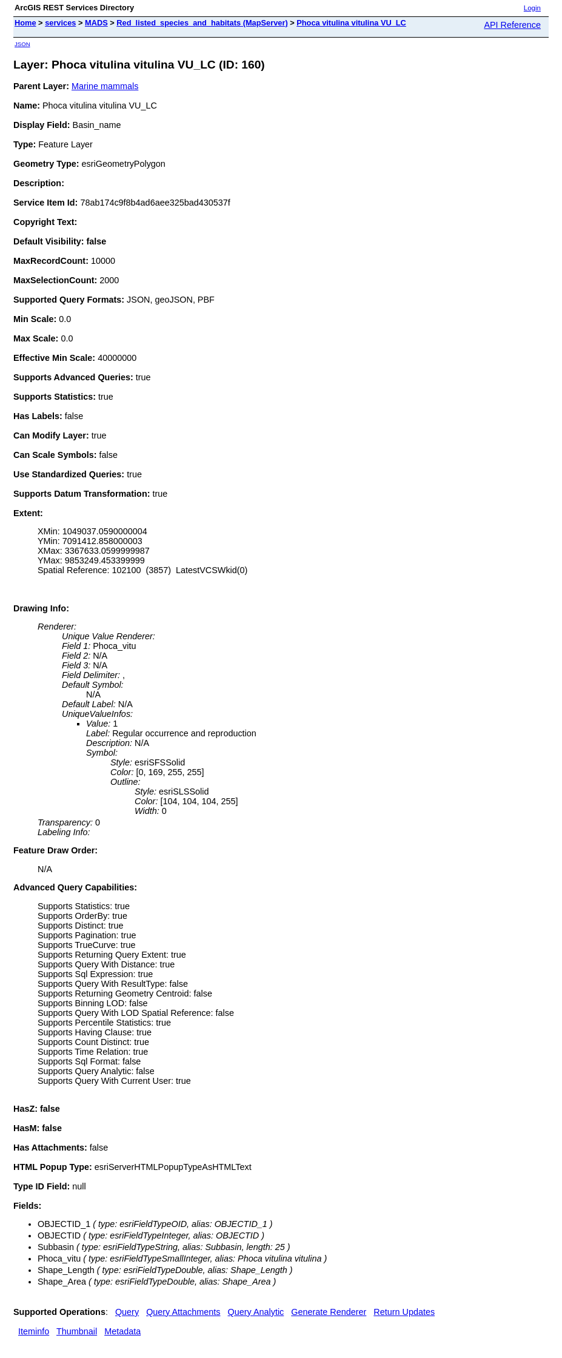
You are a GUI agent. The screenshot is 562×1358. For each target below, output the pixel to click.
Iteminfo (33, 1331)
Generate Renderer (328, 1312)
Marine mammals (105, 86)
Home (25, 22)
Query (127, 1312)
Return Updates (404, 1312)
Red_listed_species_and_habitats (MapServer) (201, 22)
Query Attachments (183, 1312)
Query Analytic (256, 1312)
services (60, 22)
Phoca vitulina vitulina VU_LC (351, 22)
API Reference (512, 25)
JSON (22, 44)
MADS (96, 22)
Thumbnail (76, 1331)
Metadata (122, 1331)
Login (532, 8)
